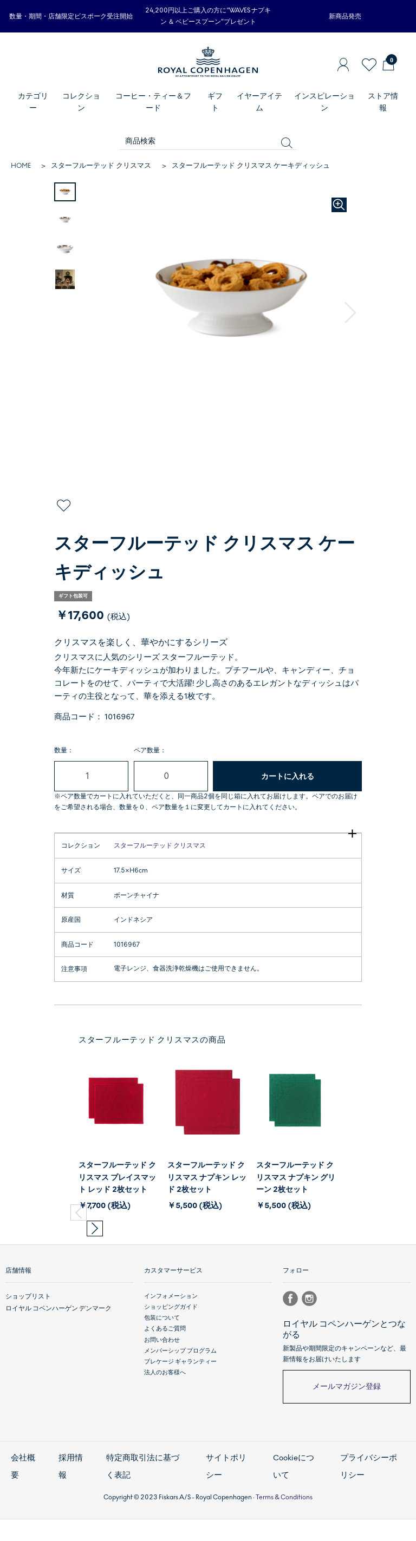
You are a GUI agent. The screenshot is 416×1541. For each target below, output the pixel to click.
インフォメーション (171, 1329)
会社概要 (21, 1494)
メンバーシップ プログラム (180, 1384)
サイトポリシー (226, 1494)
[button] (351, 313)
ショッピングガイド (171, 1340)
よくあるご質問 (165, 1362)
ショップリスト (26, 1329)
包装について (162, 1351)
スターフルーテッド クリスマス (101, 165)
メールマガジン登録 (347, 1420)
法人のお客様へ (165, 1405)
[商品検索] (208, 141)
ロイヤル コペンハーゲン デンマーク (54, 1340)
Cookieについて (294, 1494)
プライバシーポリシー (372, 1494)
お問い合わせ (162, 1372)
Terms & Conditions (284, 1518)
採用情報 (69, 1494)
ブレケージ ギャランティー (180, 1395)
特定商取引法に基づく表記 (145, 1494)
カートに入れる (287, 776)
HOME (21, 165)
